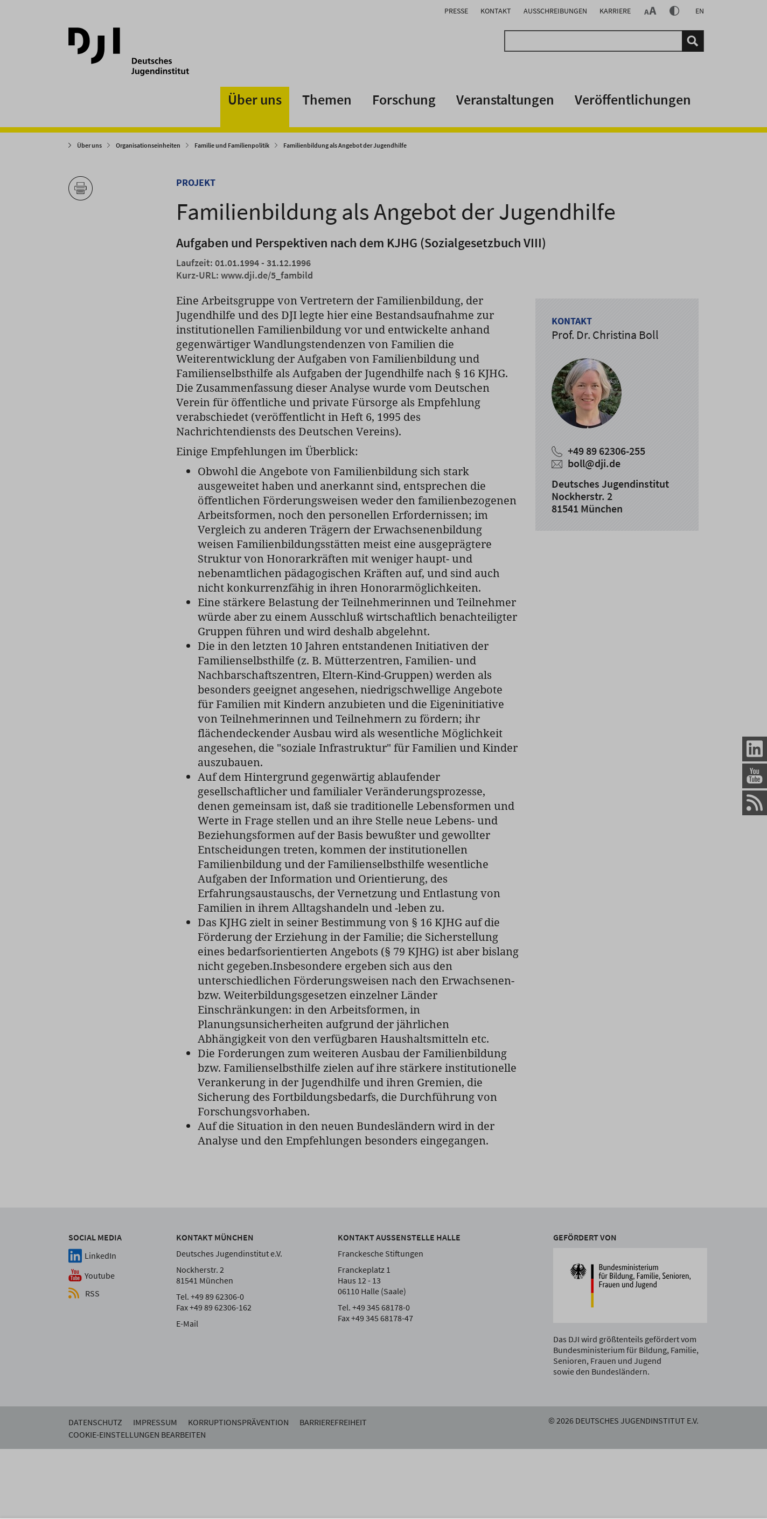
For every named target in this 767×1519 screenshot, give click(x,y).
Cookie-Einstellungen (645, 1459)
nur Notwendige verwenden (634, 1423)
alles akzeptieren (515, 1423)
